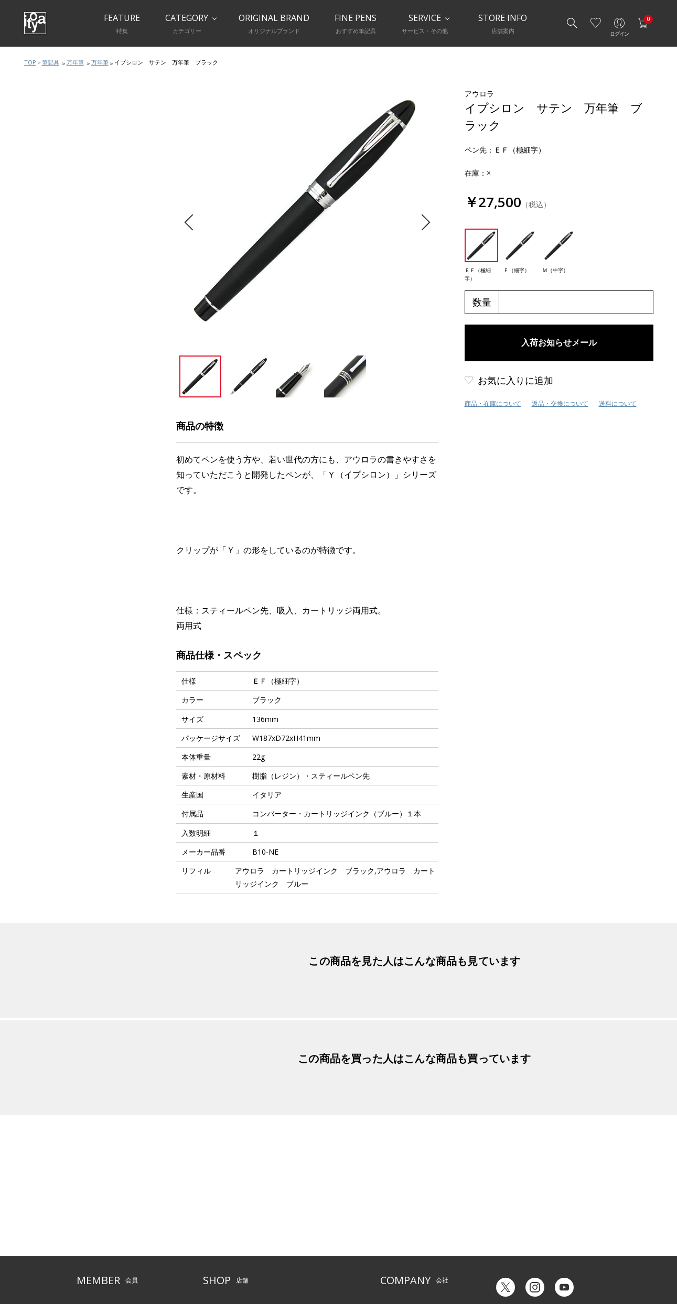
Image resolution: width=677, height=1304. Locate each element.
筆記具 (50, 62)
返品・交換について (560, 403)
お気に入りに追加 (515, 380)
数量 (481, 302)
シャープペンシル (64, 182)
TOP (30, 62)
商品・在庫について (493, 403)
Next (422, 222)
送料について (618, 403)
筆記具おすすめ (61, 119)
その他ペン (54, 266)
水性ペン (51, 224)
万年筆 (75, 62)
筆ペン (47, 245)
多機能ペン (54, 203)
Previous (192, 222)
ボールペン (54, 161)
